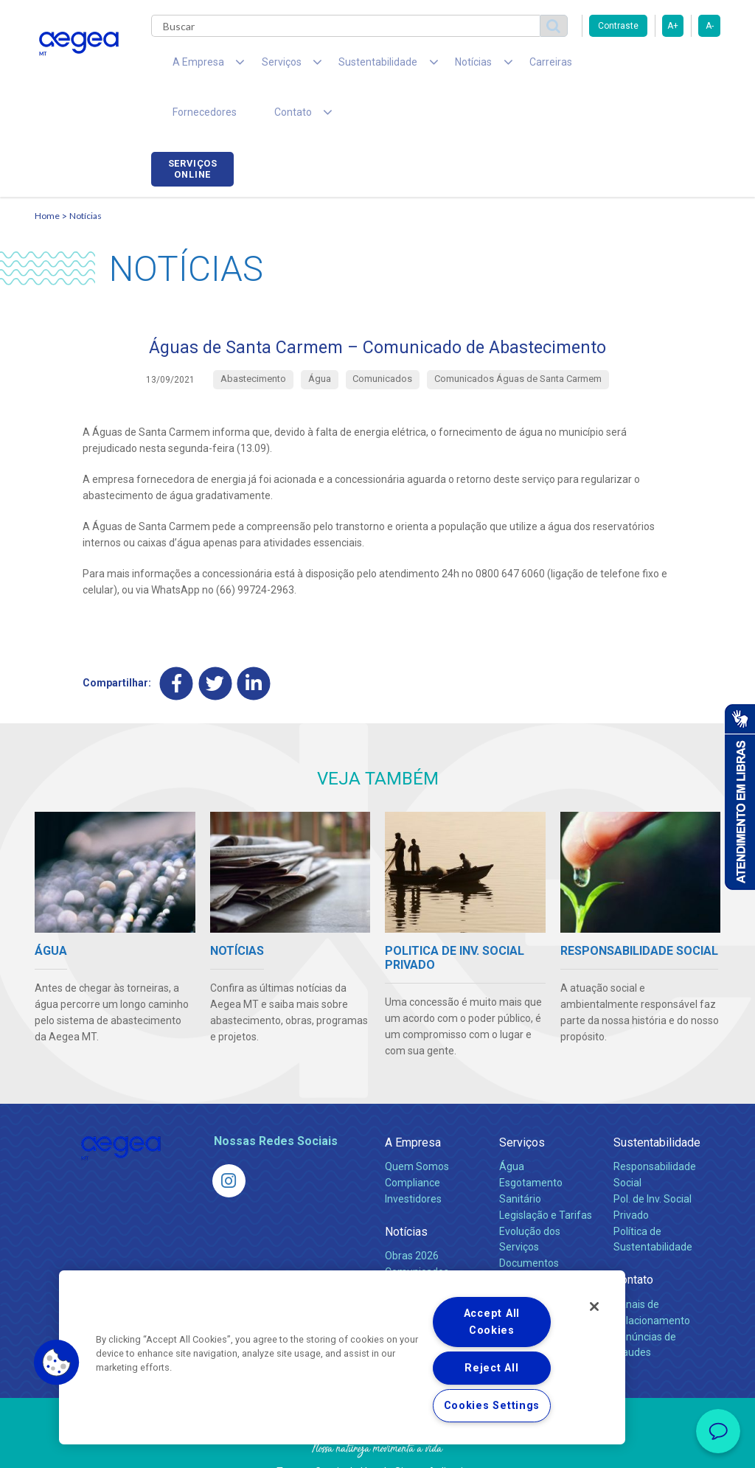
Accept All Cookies (492, 1322)
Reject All (491, 1368)
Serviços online (679, 69)
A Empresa (413, 1101)
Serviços (522, 1101)
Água (511, 1125)
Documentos (529, 1222)
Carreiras (494, 66)
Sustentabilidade (656, 1101)
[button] (56, 1362)
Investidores (413, 1157)
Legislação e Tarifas (545, 1174)
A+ (672, 26)
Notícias (85, 173)
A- (710, 26)
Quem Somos (417, 1125)
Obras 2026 (412, 1214)
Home (47, 173)
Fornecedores (573, 66)
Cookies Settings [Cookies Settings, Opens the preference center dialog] (492, 1405)
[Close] (594, 1306)
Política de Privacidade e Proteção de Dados (377, 1446)
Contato (633, 1239)
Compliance (412, 1141)
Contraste (618, 26)
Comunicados (417, 1230)
